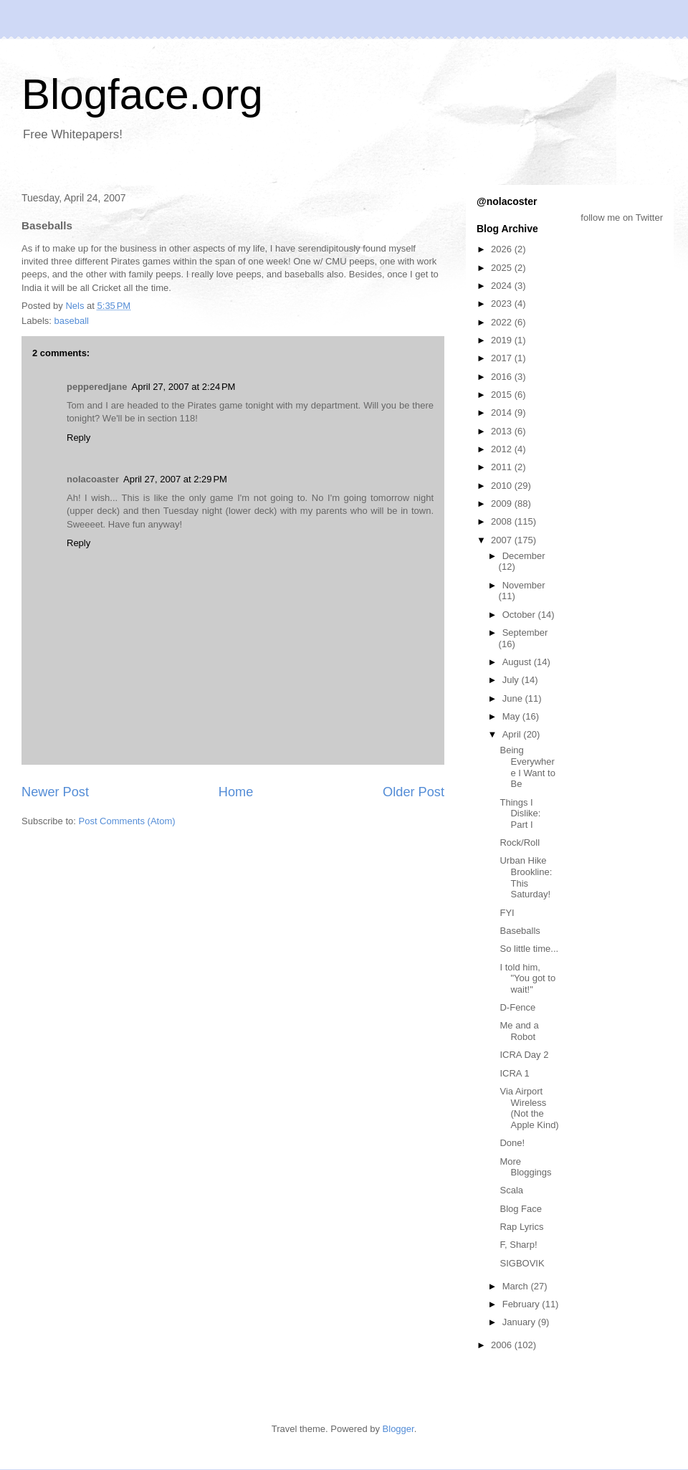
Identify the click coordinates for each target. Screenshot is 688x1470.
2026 (503, 249)
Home (236, 792)
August (518, 662)
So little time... (529, 948)
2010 (503, 485)
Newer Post (55, 792)
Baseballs (520, 930)
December (523, 555)
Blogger (398, 1428)
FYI (507, 912)
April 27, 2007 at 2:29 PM (175, 479)
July (512, 679)
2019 (503, 340)
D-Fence (517, 1007)
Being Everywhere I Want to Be (527, 767)
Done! (512, 1142)
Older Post (413, 792)
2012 (503, 449)
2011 (503, 467)
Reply (78, 437)
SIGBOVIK (522, 1263)
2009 (503, 503)
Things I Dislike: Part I (520, 813)
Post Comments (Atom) (127, 821)
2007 (503, 540)
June (513, 698)
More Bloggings (525, 1167)
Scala (511, 1190)
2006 (503, 1345)
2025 (503, 267)
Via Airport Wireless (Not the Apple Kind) (529, 1108)
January (520, 1322)
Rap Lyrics (521, 1226)
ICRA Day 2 (524, 1054)
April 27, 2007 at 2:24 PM (184, 386)
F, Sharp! (518, 1244)
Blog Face (521, 1208)
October (520, 614)
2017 (503, 358)
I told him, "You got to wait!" (527, 978)
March (516, 1286)
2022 (503, 322)
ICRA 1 (514, 1073)
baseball (71, 320)
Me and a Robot (519, 1031)
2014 (503, 412)
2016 (503, 376)
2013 (503, 431)
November (523, 585)
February (522, 1304)
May (512, 716)
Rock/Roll (520, 842)
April (513, 734)
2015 (503, 394)
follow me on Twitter (621, 217)
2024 (503, 285)
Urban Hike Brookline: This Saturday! (526, 877)
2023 (503, 303)
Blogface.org (142, 94)
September (525, 632)
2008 (503, 521)
